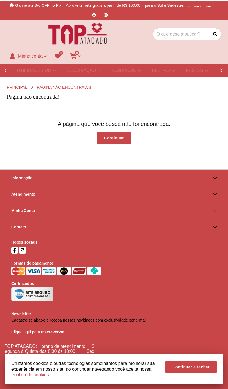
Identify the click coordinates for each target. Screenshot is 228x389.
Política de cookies (30, 374)
